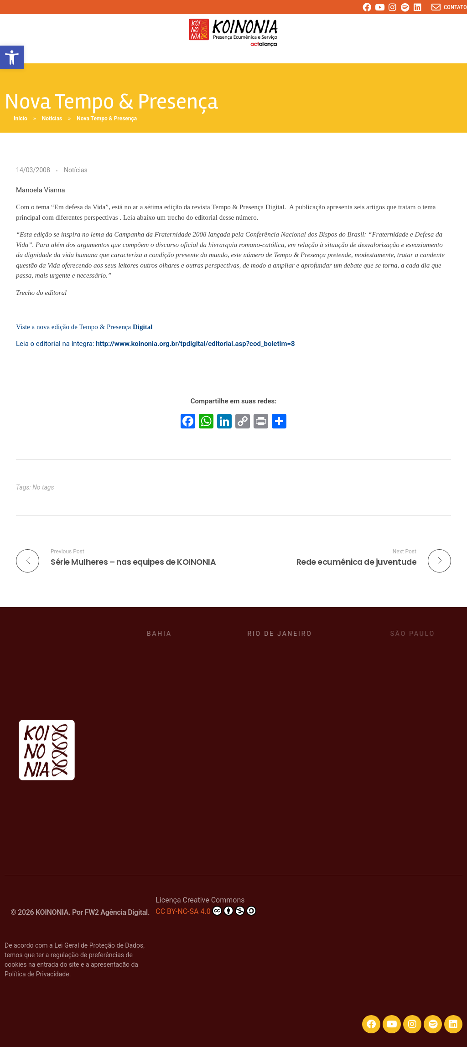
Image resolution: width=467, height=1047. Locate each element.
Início (20, 118)
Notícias (52, 118)
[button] (12, 57)
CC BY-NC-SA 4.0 (206, 911)
